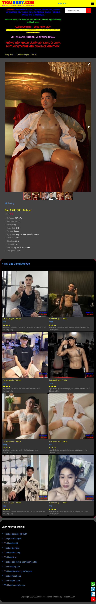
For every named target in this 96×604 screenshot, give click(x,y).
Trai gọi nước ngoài (12, 538)
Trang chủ (9, 55)
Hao (4, 506)
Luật (4, 383)
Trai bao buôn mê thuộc (14, 585)
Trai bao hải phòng (12, 576)
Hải (50, 445)
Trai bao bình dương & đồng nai (18, 571)
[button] (89, 64)
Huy (4, 322)
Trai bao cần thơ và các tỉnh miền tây (20, 562)
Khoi (50, 506)
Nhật (51, 322)
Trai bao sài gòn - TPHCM (26, 55)
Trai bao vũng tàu (12, 566)
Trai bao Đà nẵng (11, 548)
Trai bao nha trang (12, 552)
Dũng (5, 445)
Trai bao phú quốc (12, 580)
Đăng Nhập (62, 3)
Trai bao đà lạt (10, 557)
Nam (51, 383)
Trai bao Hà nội (11, 543)
